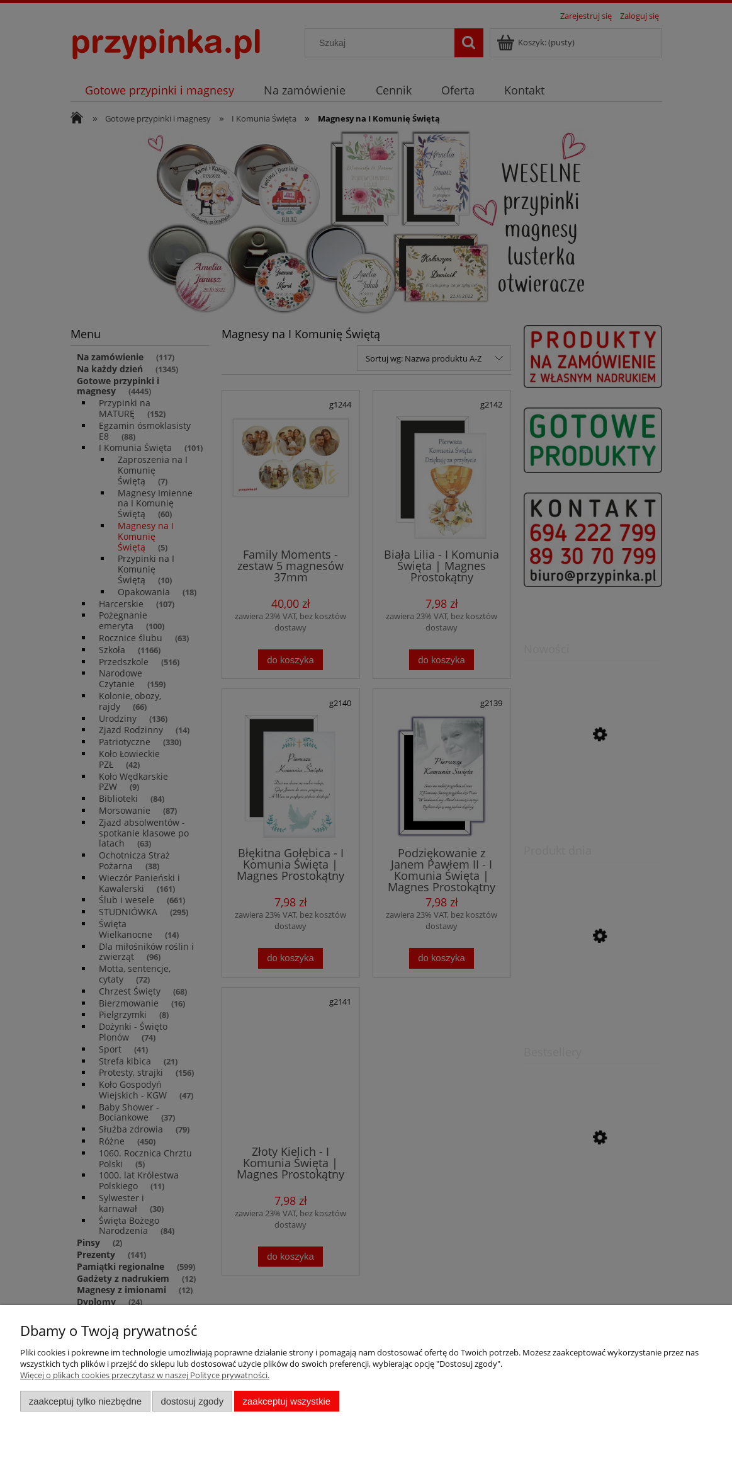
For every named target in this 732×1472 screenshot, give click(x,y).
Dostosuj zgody (191, 1401)
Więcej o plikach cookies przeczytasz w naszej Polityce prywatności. (144, 1375)
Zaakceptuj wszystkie (286, 1401)
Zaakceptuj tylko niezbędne (85, 1401)
